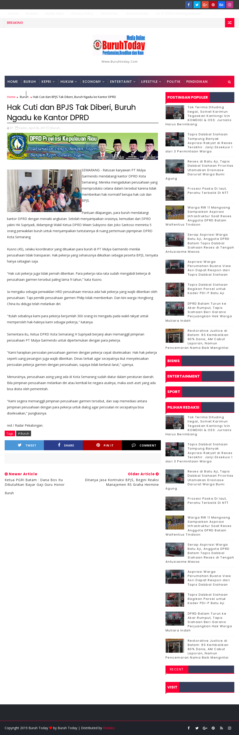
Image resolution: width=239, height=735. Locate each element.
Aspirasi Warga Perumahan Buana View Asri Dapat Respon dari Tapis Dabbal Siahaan (209, 268)
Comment (144, 445)
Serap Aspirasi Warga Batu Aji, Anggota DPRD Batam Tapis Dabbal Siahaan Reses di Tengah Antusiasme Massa (199, 243)
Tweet (27, 445)
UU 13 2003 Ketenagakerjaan (178, 13)
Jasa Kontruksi (136, 13)
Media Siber (54, 13)
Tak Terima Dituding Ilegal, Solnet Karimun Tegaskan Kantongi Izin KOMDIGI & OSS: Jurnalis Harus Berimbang (198, 115)
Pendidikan (197, 81)
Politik (174, 81)
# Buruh (23, 433)
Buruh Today (67, 728)
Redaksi (32, 13)
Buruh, (55, 128)
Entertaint (121, 81)
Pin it (105, 445)
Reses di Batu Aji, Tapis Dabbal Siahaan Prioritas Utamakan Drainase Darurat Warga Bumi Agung (199, 170)
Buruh (30, 81)
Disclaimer (109, 13)
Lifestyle (149, 81)
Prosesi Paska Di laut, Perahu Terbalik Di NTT (208, 190)
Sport (34, 93)
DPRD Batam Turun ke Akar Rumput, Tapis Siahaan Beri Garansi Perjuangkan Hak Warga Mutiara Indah (198, 312)
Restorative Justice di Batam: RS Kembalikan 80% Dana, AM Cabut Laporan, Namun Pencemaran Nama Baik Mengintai (197, 339)
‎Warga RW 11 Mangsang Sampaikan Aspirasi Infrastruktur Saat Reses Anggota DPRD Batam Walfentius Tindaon (198, 216)
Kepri (46, 81)
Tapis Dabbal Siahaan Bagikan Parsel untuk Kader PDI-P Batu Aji (208, 288)
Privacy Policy (82, 13)
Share (66, 445)
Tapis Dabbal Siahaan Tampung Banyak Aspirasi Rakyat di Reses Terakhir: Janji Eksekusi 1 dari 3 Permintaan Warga (199, 143)
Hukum (67, 81)
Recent (177, 669)
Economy (92, 81)
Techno (15, 93)
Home (13, 13)
